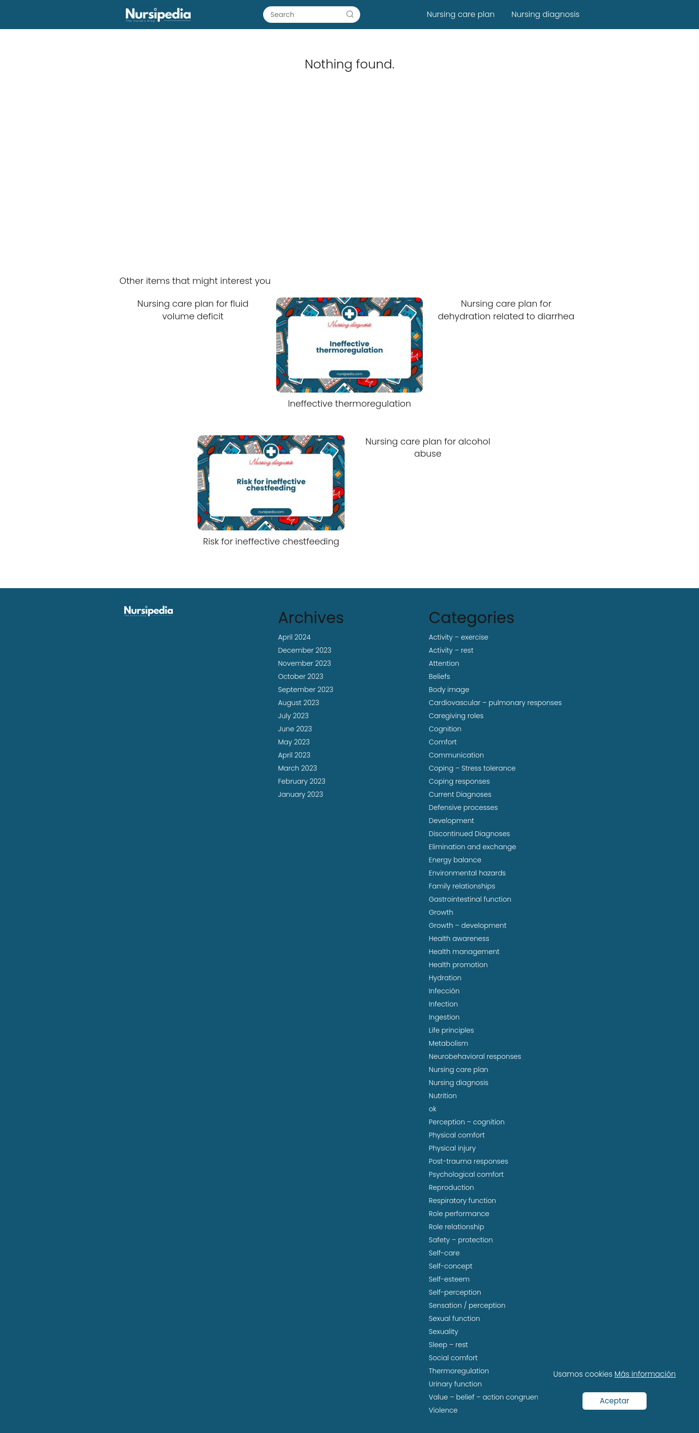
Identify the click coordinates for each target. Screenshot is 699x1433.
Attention (444, 663)
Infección (444, 991)
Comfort (443, 742)
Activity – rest (451, 650)
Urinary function (455, 1384)
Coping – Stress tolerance (472, 768)
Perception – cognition (466, 1122)
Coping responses (459, 781)
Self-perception (455, 1292)
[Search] (350, 14)
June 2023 (295, 729)
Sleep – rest (448, 1345)
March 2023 (297, 768)
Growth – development (467, 925)
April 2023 (294, 755)
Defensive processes (463, 807)
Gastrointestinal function (470, 899)
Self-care (444, 1253)
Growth (441, 912)
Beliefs (439, 676)
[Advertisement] (349, 185)
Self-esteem (449, 1279)
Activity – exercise (458, 637)
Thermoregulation (459, 1371)
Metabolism (448, 1043)
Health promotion (458, 965)
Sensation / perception (467, 1305)
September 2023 (305, 689)
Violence (443, 1410)
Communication (456, 755)
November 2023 (304, 663)
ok (432, 1109)
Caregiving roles (456, 716)
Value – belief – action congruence (488, 1397)
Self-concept (450, 1266)
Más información (645, 1374)
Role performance (459, 1214)
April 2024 (294, 637)
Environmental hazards (467, 873)
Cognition (445, 729)
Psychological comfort (466, 1174)
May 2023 (294, 742)
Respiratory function (462, 1200)
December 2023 (305, 650)
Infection (443, 1004)
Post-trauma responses (468, 1161)
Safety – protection (461, 1240)
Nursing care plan (461, 14)
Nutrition (443, 1096)
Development (451, 820)
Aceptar (615, 1401)
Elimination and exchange (472, 847)
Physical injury (452, 1148)
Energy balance (455, 860)
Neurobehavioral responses (475, 1056)
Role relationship (456, 1227)
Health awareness (459, 938)
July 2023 (293, 716)
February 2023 (302, 781)
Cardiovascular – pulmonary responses (495, 703)
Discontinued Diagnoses (469, 834)
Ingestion (444, 1017)
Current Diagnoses (460, 794)
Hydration (445, 978)
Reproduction (451, 1187)
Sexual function (454, 1318)
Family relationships (462, 886)
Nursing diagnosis (546, 14)
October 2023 (300, 676)
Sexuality (443, 1331)
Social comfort (453, 1358)
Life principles (451, 1030)
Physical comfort (456, 1135)
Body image (449, 689)
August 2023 (298, 703)
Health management (464, 951)
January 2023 (300, 794)
